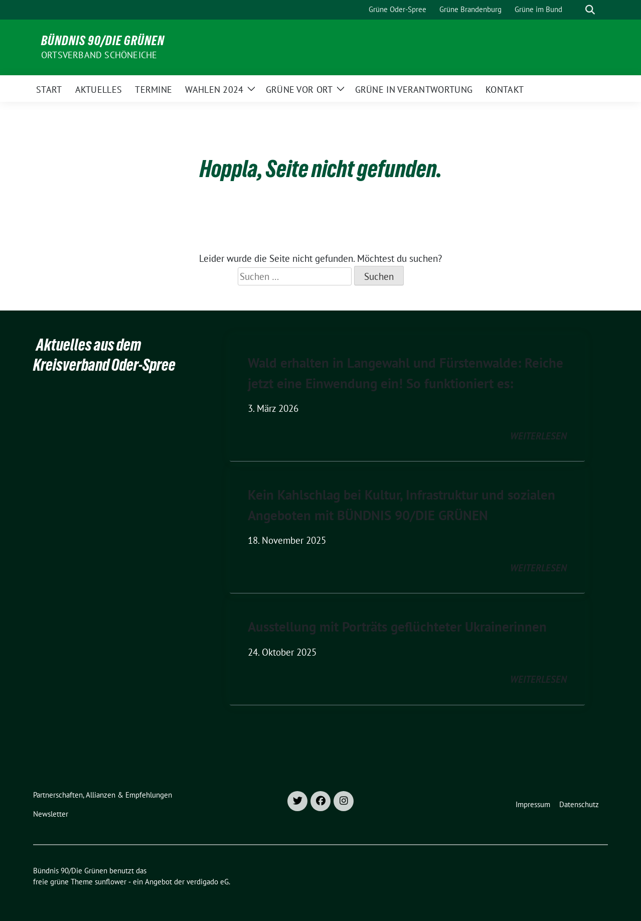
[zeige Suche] (590, 10)
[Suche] (575, 10)
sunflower (110, 881)
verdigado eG (208, 881)
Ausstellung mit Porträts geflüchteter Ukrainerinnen (397, 626)
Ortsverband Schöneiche (99, 55)
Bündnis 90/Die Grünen (103, 40)
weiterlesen (538, 436)
